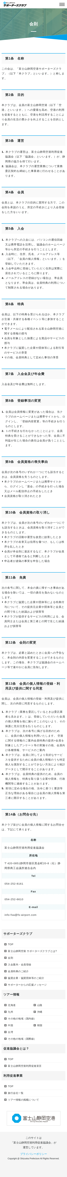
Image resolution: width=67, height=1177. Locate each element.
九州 (10, 1011)
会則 (10, 957)
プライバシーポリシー (33, 1153)
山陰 (39, 1005)
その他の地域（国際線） (22, 1038)
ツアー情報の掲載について (23, 1099)
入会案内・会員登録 (19, 964)
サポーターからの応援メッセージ (27, 984)
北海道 (12, 1005)
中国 (10, 1025)
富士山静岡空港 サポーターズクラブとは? (32, 951)
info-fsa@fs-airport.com (20, 914)
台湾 (10, 1032)
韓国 (39, 1025)
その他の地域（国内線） (22, 1018)
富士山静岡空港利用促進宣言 (25, 1065)
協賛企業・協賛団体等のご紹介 (26, 978)
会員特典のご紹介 (18, 971)
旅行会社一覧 (15, 1093)
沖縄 (39, 1011)
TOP (10, 944)
